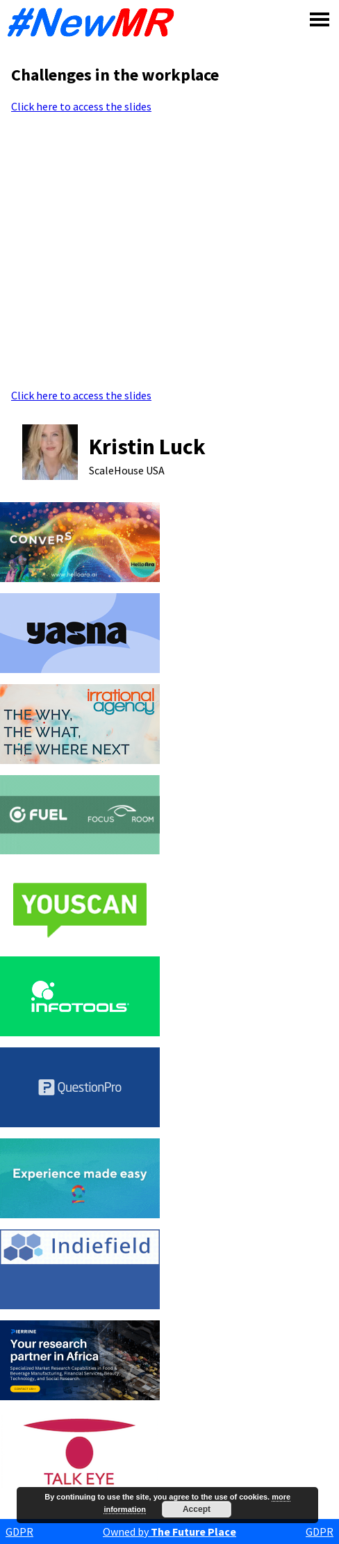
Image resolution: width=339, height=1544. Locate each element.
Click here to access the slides (81, 106)
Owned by (169, 1531)
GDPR (19, 1531)
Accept (196, 1509)
